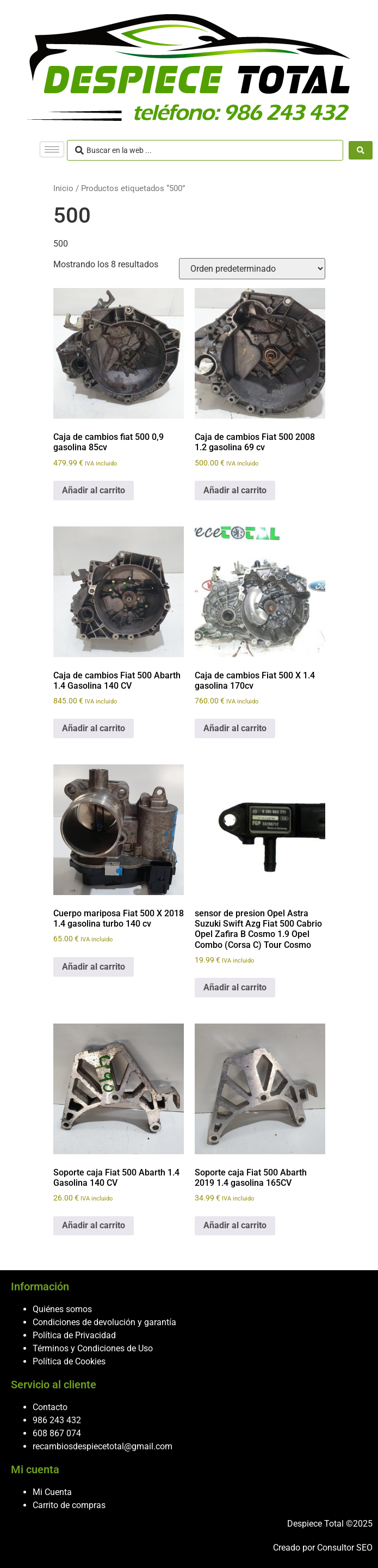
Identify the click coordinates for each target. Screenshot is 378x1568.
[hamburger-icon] (52, 149)
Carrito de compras (69, 1505)
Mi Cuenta (52, 1492)
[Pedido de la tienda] (252, 268)
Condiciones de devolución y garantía (104, 1322)
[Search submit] (361, 150)
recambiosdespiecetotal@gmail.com (102, 1446)
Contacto (50, 1407)
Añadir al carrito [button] (93, 490)
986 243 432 (57, 1420)
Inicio (63, 188)
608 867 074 (57, 1433)
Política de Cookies (69, 1361)
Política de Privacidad (74, 1335)
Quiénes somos (62, 1309)
